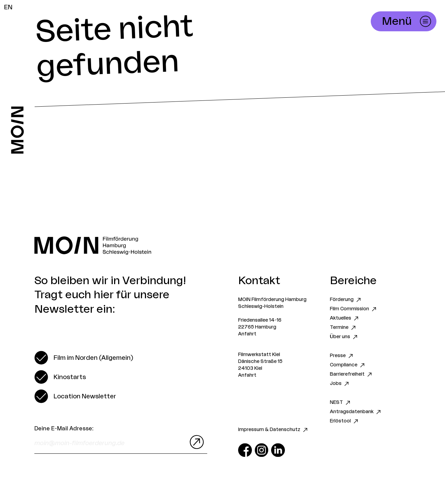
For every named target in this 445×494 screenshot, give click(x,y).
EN (8, 7)
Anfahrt (247, 334)
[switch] (83, 358)
